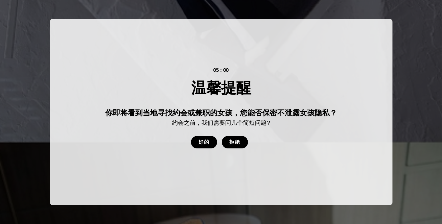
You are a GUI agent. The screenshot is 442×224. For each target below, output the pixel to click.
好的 (204, 142)
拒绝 (234, 142)
